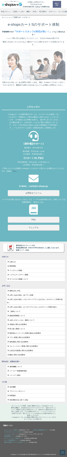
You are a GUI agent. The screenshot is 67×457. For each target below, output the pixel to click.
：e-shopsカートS (16, 430)
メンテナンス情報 (14, 270)
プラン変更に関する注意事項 (18, 337)
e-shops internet (25, 440)
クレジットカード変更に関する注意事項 (22, 346)
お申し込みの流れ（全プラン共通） (20, 295)
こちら (14, 171)
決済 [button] (35, 11)
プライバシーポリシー (16, 391)
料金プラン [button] (5, 11)
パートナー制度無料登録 (17, 371)
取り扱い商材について (16, 329)
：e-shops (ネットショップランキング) (23, 434)
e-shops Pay (33, 442)
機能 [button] (28, 11)
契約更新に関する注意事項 (17, 342)
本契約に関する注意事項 (17, 324)
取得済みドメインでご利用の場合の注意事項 (24, 333)
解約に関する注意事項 (16, 355)
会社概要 (11, 387)
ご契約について (13, 311)
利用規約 (11, 395)
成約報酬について (14, 366)
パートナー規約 (13, 375)
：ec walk (44, 430)
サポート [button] (52, 11)
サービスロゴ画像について (17, 279)
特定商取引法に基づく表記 (17, 400)
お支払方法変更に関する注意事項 (20, 350)
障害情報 (11, 266)
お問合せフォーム (34, 193)
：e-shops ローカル (15, 436)
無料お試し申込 (13, 291)
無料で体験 (56, 4)
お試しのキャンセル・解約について (20, 320)
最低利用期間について (16, 316)
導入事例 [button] (43, 11)
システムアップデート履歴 (17, 275)
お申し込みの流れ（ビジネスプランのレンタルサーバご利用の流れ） (32, 307)
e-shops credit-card (30, 438)
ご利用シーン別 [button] (18, 11)
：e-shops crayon (18, 432)
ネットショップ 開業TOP (11, 17)
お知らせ (11, 262)
